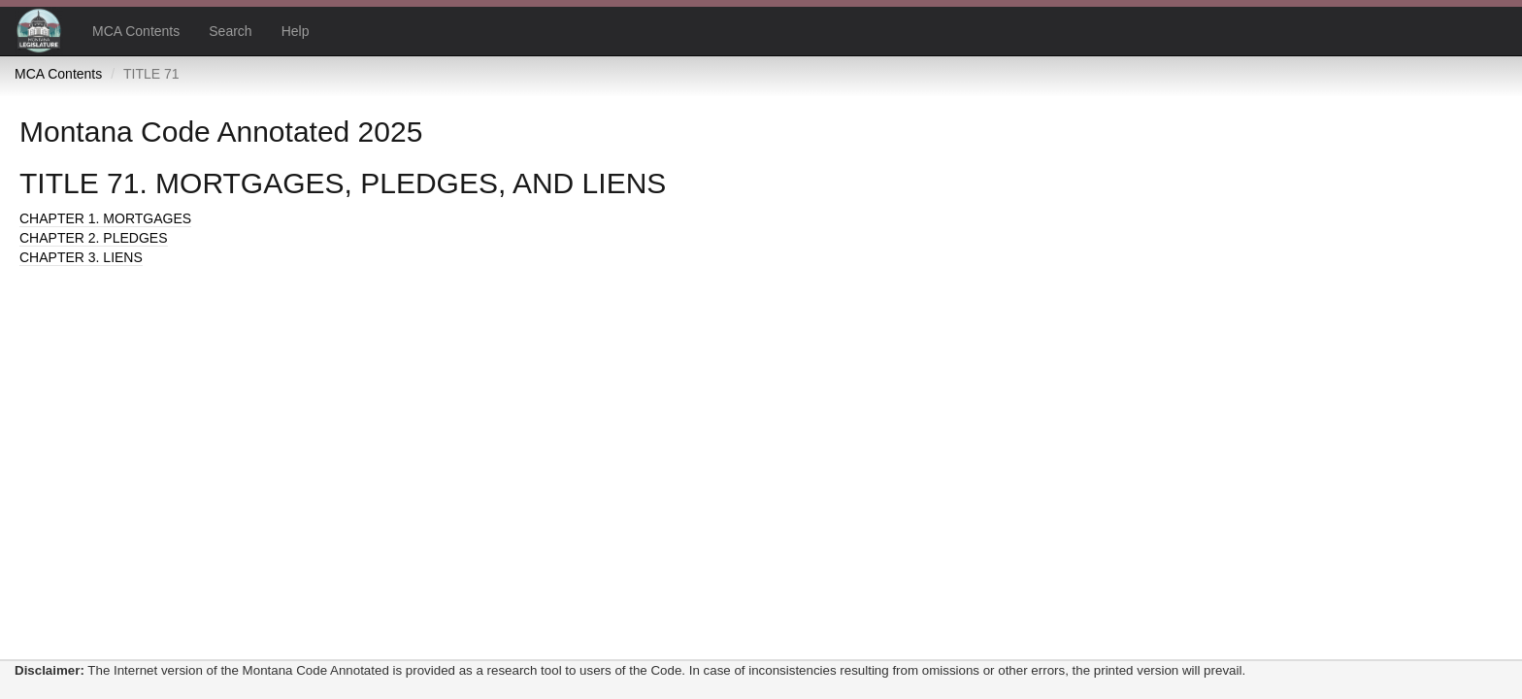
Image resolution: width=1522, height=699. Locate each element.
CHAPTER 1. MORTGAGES (105, 218)
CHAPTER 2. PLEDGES (93, 238)
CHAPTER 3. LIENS (81, 257)
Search (230, 31)
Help (295, 31)
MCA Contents (136, 31)
